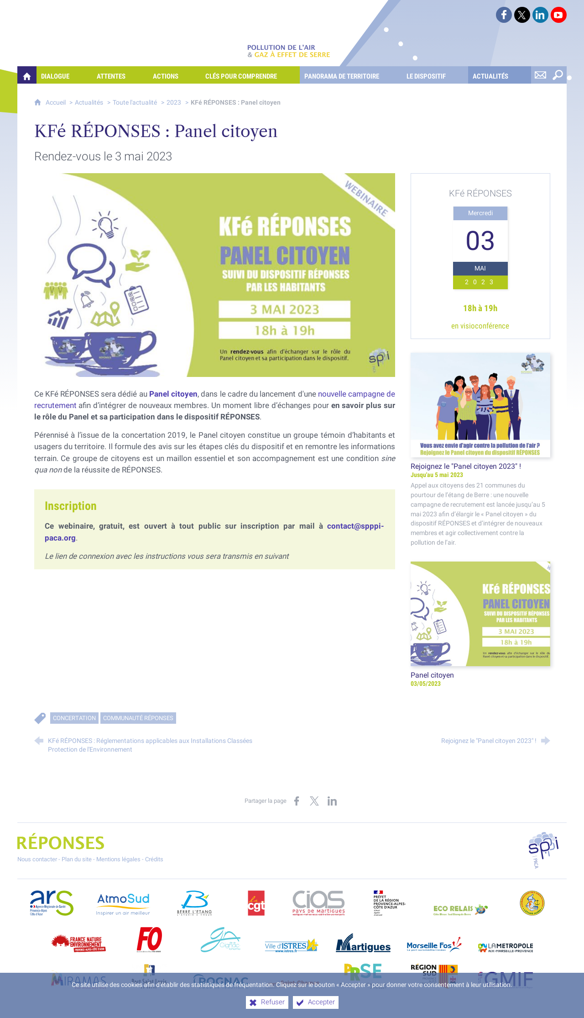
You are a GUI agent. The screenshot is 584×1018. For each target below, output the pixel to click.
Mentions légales (118, 859)
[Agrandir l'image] (215, 274)
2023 (174, 102)
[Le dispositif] (435, 75)
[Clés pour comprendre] (250, 75)
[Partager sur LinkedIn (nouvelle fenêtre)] (332, 801)
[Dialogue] (64, 75)
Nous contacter (37, 859)
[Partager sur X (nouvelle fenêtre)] (314, 801)
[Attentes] (120, 75)
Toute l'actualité (135, 102)
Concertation (74, 718)
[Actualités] (499, 75)
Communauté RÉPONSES (138, 718)
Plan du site (77, 859)
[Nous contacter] (540, 75)
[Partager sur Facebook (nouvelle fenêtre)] (296, 801)
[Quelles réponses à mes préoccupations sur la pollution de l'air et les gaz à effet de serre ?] (26, 75)
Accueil (56, 102)
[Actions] (174, 75)
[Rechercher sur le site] (558, 75)
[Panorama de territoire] (351, 75)
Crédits (154, 859)
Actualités (89, 102)
